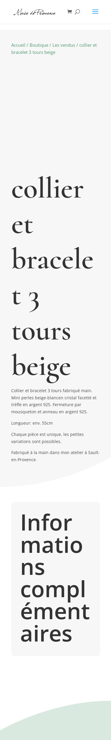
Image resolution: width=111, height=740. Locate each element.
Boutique (39, 45)
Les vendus (63, 45)
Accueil (18, 45)
